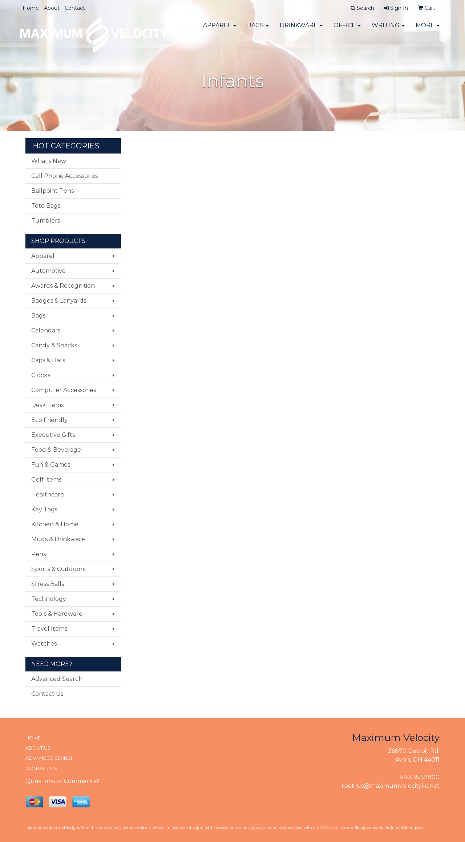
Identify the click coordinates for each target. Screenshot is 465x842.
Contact (75, 8)
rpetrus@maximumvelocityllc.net (390, 785)
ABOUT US (38, 748)
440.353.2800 (420, 777)
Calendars (45, 330)
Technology (48, 598)
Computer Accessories (63, 390)
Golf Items (46, 479)
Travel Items (49, 628)
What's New (48, 160)
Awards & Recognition (63, 285)
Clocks (40, 375)
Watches (44, 643)
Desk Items (47, 405)
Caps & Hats (48, 360)
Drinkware (301, 28)
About (52, 8)
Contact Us (47, 693)
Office (347, 28)
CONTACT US (41, 768)
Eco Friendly (49, 419)
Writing (388, 28)
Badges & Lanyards (58, 300)
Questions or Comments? (62, 781)
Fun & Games (50, 464)
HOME (33, 738)
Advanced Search (56, 678)
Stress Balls (47, 583)
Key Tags (44, 509)
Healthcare (47, 494)
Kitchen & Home (54, 524)
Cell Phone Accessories (64, 175)
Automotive (48, 270)
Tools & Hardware (56, 613)
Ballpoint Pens (52, 190)
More (428, 28)
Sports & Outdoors (58, 569)
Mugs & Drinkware (58, 539)
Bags (258, 28)
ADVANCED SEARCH (49, 758)
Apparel (219, 28)
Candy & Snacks (54, 345)
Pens (38, 554)
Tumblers (45, 220)
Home (31, 8)
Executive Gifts (53, 434)
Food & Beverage (56, 449)
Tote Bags (45, 205)
